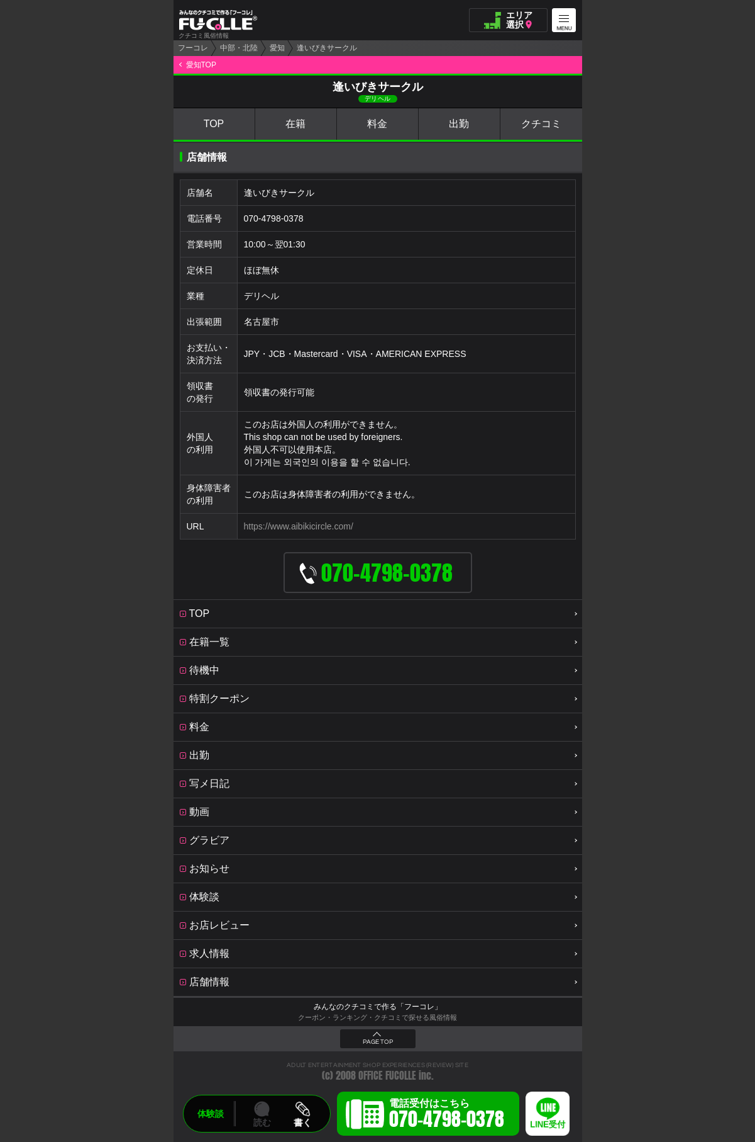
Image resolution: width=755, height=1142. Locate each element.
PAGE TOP (378, 1042)
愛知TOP (201, 64)
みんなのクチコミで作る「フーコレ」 (378, 1006)
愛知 (277, 47)
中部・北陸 (239, 47)
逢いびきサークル (327, 47)
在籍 (295, 123)
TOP (214, 123)
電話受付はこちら (446, 1115)
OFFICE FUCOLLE (387, 1075)
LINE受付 (547, 1124)
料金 (377, 123)
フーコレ (193, 47)
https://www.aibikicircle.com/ (298, 526)
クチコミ (541, 123)
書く (302, 1122)
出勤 (459, 123)
